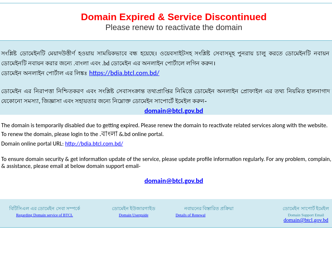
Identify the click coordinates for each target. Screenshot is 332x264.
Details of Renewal (190, 215)
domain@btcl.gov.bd (173, 110)
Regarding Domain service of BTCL (44, 215)
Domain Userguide (133, 215)
